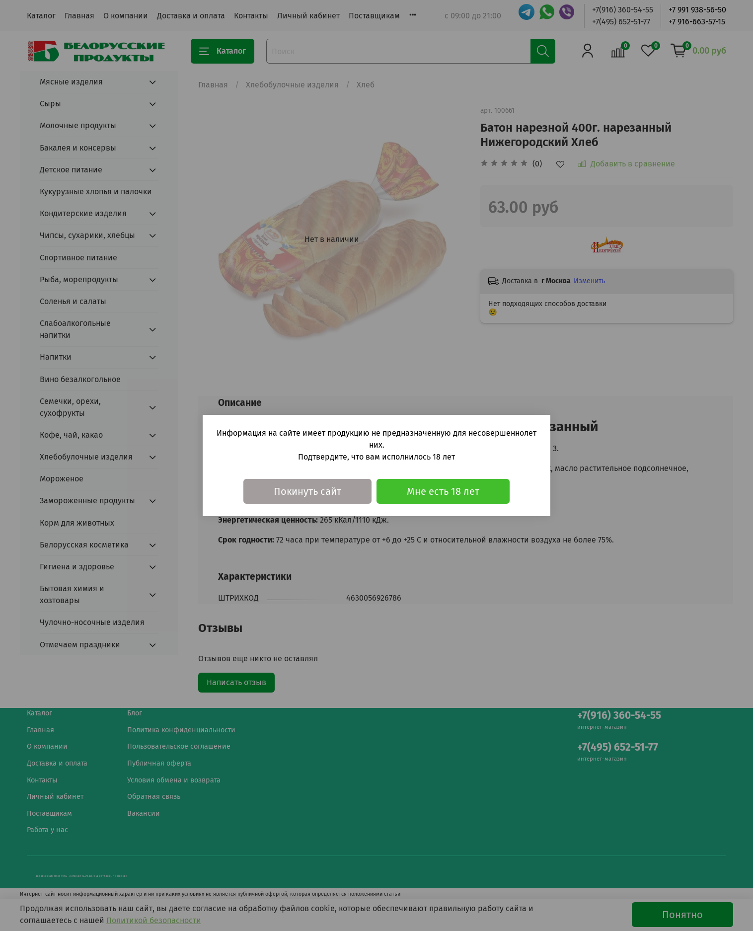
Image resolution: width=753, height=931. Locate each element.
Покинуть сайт (307, 491)
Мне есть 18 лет (443, 491)
